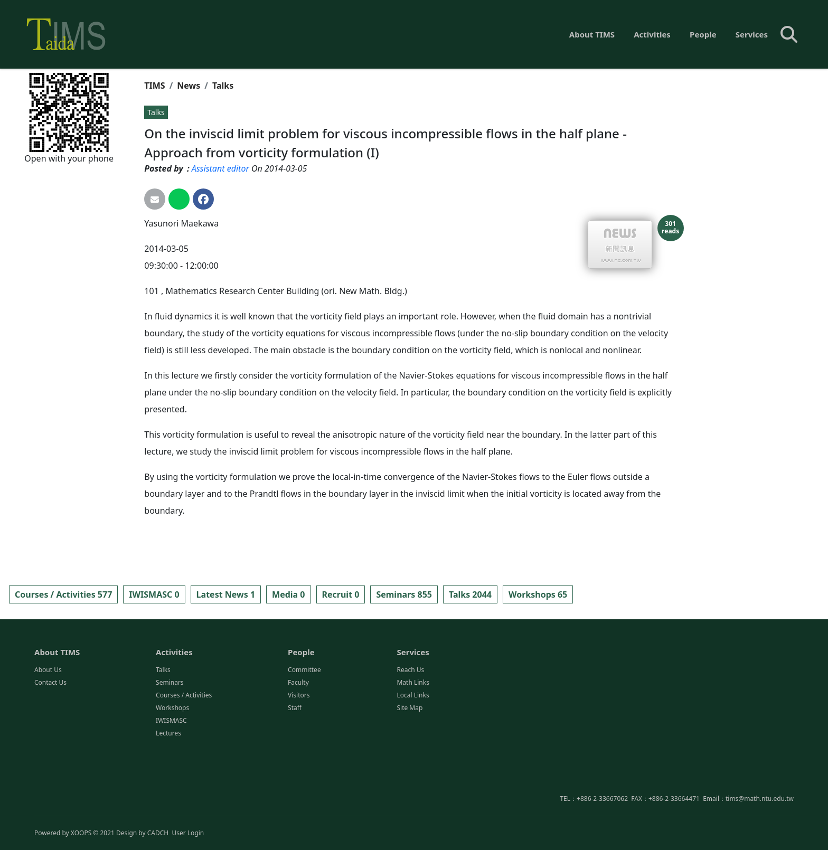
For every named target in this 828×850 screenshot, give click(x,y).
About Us (48, 721)
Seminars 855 (404, 594)
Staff (295, 759)
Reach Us (410, 721)
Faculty (298, 734)
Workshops (172, 759)
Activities (652, 34)
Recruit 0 (341, 594)
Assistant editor (220, 168)
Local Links (413, 747)
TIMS (154, 85)
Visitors (298, 747)
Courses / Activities (184, 747)
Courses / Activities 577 (63, 594)
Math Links (413, 734)
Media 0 (288, 594)
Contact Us (50, 734)
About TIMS (592, 34)
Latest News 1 (225, 594)
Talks (222, 85)
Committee (304, 721)
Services (752, 34)
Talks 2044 (470, 594)
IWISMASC (171, 772)
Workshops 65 (538, 594)
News (188, 85)
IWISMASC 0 (154, 594)
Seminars (170, 734)
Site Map (409, 759)
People (703, 34)
